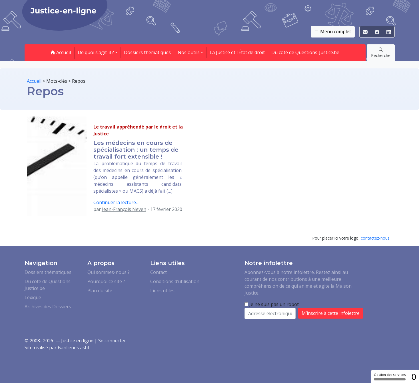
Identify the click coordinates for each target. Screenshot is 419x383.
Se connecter (112, 340)
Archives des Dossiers (48, 306)
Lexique (33, 297)
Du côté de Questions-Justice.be (305, 52)
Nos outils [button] (189, 52)
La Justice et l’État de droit (237, 52)
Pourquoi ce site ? (106, 281)
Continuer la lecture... (116, 202)
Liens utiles (162, 290)
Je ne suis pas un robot (271, 304)
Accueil (61, 52)
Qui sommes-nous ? (108, 272)
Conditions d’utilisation (174, 281)
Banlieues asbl (73, 347)
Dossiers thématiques (147, 52)
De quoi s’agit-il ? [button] (96, 52)
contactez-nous (375, 238)
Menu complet (332, 31)
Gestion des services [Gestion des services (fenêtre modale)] (390, 376)
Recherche (380, 52)
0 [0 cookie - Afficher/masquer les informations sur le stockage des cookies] (413, 376)
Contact (158, 272)
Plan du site (99, 290)
